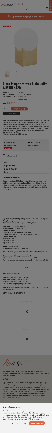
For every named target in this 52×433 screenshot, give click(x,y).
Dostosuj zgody (24, 423)
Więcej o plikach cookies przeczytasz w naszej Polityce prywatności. (22, 419)
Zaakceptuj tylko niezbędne (13, 423)
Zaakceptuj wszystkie (37, 423)
